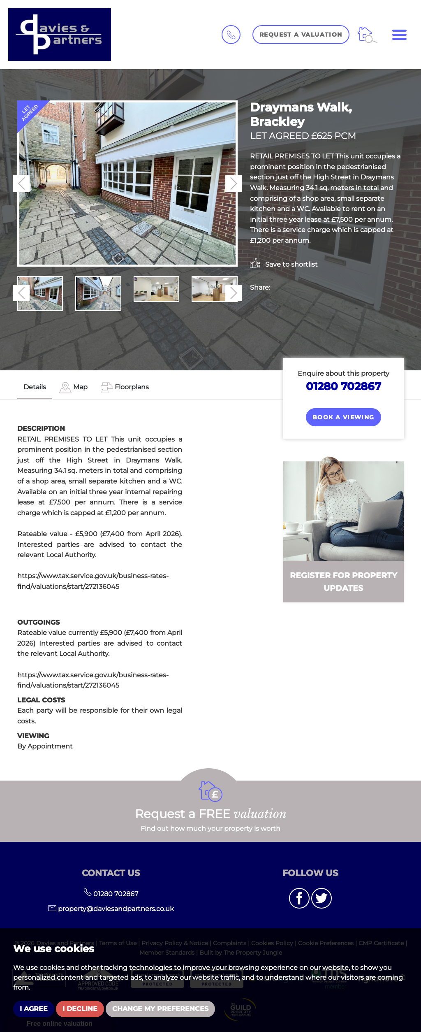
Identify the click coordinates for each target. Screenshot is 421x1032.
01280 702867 (343, 386)
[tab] (73, 388)
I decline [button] (79, 1009)
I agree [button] (34, 1009)
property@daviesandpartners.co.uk (111, 909)
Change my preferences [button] (160, 1009)
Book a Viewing (343, 417)
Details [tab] (34, 387)
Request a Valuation (300, 34)
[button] (21, 183)
